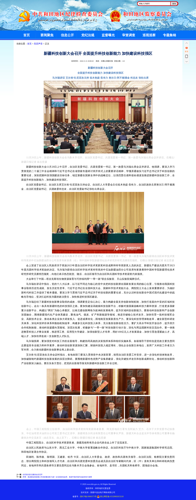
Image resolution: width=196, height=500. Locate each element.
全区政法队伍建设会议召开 (32, 474)
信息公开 (67, 35)
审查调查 (128, 35)
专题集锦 (169, 35)
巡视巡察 (149, 35)
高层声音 (38, 44)
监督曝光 (108, 35)
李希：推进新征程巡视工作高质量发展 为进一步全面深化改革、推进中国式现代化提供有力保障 (57, 477)
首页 (26, 35)
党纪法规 (87, 35)
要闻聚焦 (46, 35)
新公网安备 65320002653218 (110, 496)
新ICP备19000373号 (88, 497)
